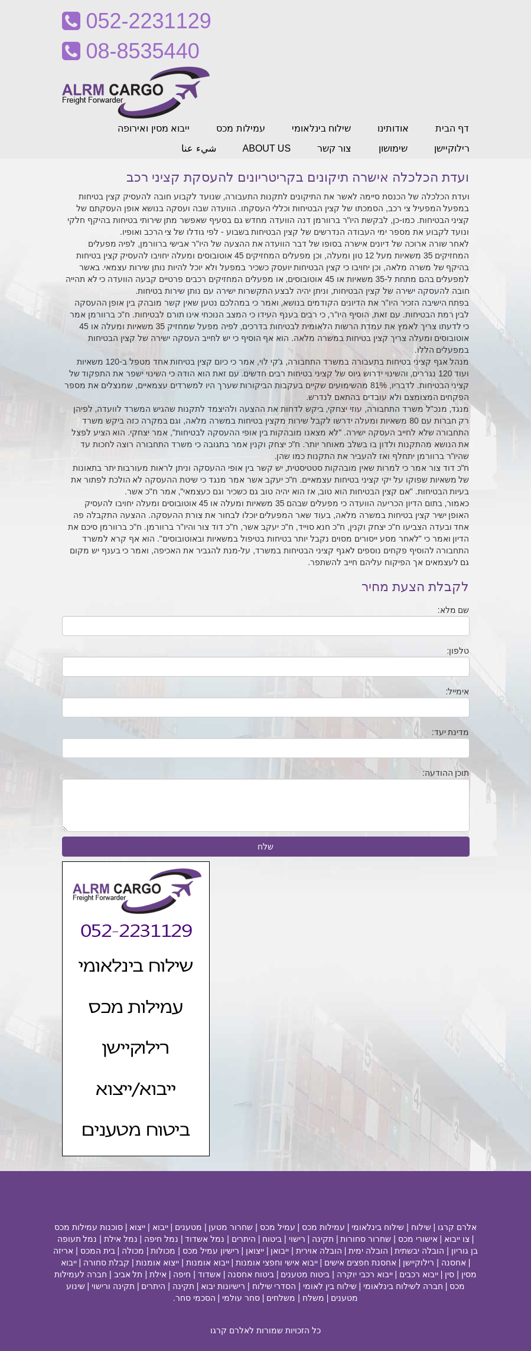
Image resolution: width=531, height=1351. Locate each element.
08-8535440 (131, 51)
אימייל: (458, 691)
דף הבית (452, 128)
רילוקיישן (452, 148)
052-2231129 (136, 21)
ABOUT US (267, 148)
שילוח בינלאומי (321, 128)
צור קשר (334, 148)
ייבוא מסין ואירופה (154, 128)
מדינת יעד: (451, 732)
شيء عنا (198, 148)
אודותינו (393, 128)
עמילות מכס (240, 128)
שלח (265, 846)
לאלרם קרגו (232, 1330)
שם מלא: (454, 610)
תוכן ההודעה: (446, 773)
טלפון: (458, 650)
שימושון (393, 148)
